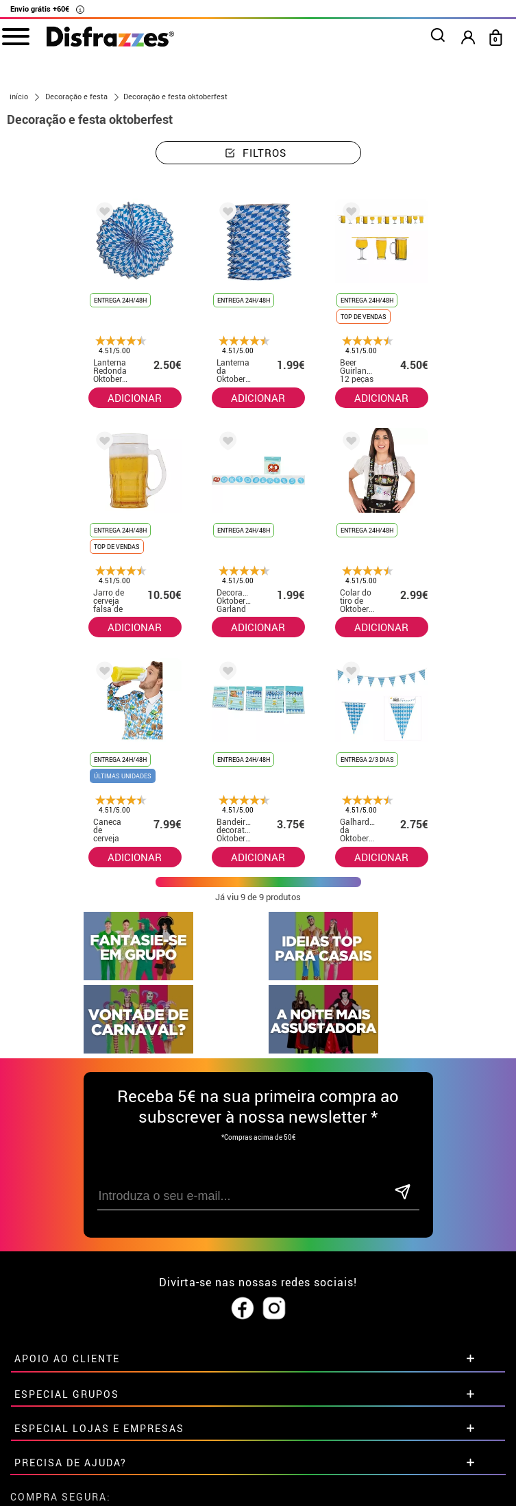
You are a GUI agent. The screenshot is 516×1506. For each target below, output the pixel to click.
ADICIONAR (135, 398)
